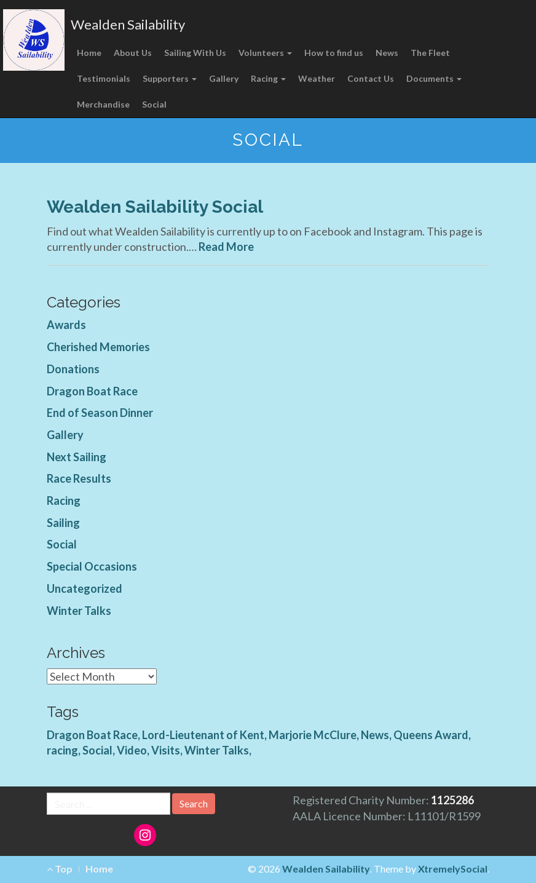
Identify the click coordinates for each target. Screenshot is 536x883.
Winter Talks (79, 610)
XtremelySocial (452, 868)
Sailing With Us (195, 52)
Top (60, 868)
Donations (73, 369)
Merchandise (103, 104)
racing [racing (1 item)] (62, 750)
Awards (66, 324)
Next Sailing (76, 457)
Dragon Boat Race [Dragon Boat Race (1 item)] (92, 735)
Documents (434, 78)
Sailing (63, 522)
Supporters (170, 78)
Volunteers (265, 52)
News (387, 52)
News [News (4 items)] (375, 735)
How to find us (333, 52)
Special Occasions (92, 566)
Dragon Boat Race (92, 391)
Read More (226, 246)
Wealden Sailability (128, 24)
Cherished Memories (98, 347)
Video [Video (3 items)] (132, 750)
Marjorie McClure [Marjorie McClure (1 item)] (313, 735)
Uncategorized (84, 588)
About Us (133, 52)
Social (154, 104)
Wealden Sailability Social (155, 207)
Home (89, 52)
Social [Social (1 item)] (97, 750)
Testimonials (103, 78)
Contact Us (370, 78)
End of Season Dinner (100, 412)
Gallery (223, 78)
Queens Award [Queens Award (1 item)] (430, 735)
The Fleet (430, 52)
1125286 (452, 800)
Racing (268, 78)
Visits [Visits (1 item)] (165, 750)
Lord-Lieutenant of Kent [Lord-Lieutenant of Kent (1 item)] (203, 735)
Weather (316, 78)
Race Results (79, 478)
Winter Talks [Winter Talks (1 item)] (216, 750)
